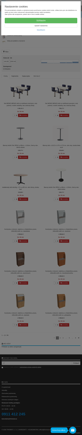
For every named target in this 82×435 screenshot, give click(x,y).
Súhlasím (41, 20)
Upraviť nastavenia (41, 26)
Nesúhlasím (41, 30)
